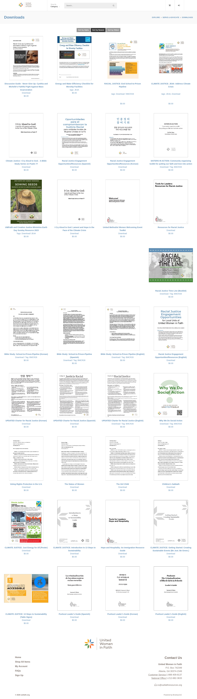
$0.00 (123, 93)
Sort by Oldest (113, 30)
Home (18, 657)
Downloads (187, 17)
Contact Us (173, 658)
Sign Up (19, 675)
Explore (156, 17)
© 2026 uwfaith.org (22, 695)
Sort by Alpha (83, 30)
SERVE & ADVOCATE (171, 17)
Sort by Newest (98, 30)
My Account (21, 666)
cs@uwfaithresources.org (168, 685)
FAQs (18, 671)
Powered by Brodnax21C (173, 695)
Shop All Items (22, 662)
